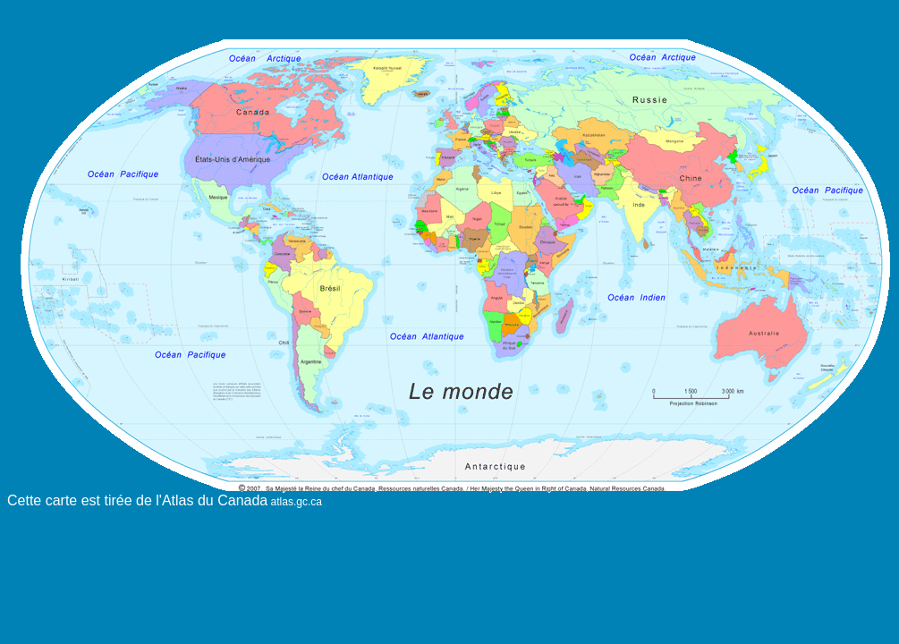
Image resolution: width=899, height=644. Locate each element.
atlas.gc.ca (294, 502)
